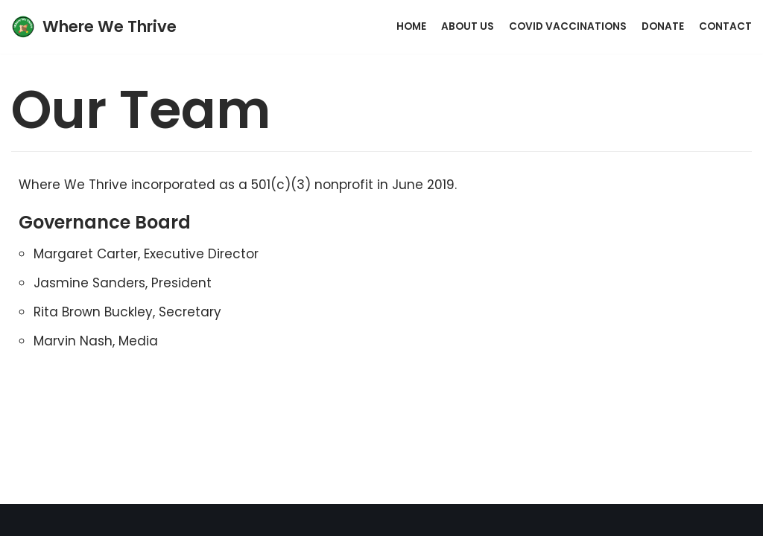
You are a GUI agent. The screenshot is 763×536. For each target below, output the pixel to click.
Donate (663, 26)
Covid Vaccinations (568, 26)
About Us (467, 26)
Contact (725, 26)
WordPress (443, 520)
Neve (302, 520)
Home (411, 26)
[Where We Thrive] (94, 26)
